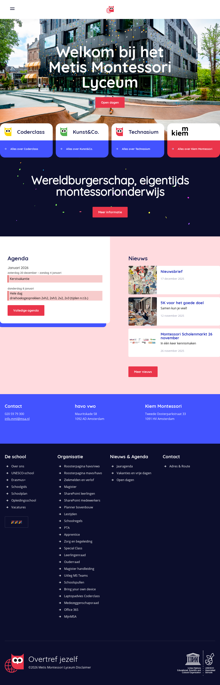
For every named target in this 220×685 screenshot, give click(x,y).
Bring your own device (80, 589)
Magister (70, 487)
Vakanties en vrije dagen (134, 473)
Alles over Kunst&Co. (79, 149)
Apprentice (72, 534)
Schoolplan (19, 493)
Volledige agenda (26, 310)
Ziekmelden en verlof (79, 480)
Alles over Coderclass (24, 149)
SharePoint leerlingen (79, 493)
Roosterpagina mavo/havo (83, 473)
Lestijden (70, 514)
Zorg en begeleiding (78, 541)
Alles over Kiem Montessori (195, 149)
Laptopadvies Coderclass (82, 596)
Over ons (17, 466)
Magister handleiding (79, 569)
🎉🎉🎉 (16, 522)
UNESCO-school (22, 473)
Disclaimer (83, 667)
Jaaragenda (125, 466)
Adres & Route (179, 466)
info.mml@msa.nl (17, 419)
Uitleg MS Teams (76, 575)
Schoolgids (19, 487)
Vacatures (18, 507)
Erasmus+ (18, 480)
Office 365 (71, 610)
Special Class (73, 548)
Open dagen (110, 102)
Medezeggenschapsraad (81, 603)
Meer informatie (110, 212)
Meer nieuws (143, 372)
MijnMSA (70, 616)
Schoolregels (73, 521)
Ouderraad (72, 562)
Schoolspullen (74, 582)
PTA (67, 528)
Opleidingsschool (23, 500)
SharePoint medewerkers (82, 500)
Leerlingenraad (75, 555)
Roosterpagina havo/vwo (82, 466)
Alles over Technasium (136, 149)
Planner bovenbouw (78, 507)
